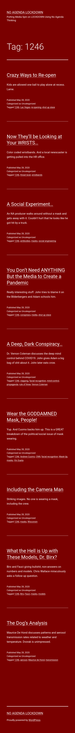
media (34, 315)
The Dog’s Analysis (27, 623)
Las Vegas (25, 107)
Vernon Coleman (40, 384)
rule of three (25, 384)
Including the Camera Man (35, 489)
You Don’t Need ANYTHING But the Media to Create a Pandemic (36, 276)
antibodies (25, 241)
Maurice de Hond (36, 660)
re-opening (36, 107)
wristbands (37, 175)
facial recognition (37, 381)
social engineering (47, 241)
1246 (16, 107)
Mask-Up (63, 456)
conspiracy (25, 315)
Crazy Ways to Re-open (31, 75)
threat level (25, 175)
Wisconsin (33, 521)
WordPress (34, 720)
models (41, 594)
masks (34, 241)
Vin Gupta (18, 460)
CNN (38, 456)
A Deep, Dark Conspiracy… (35, 344)
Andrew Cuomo (27, 456)
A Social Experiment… (30, 204)
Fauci (27, 594)
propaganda (12, 384)
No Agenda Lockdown (25, 12)
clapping (24, 381)
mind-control (53, 381)
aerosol (23, 660)
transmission (52, 660)
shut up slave (48, 107)
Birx (22, 594)
